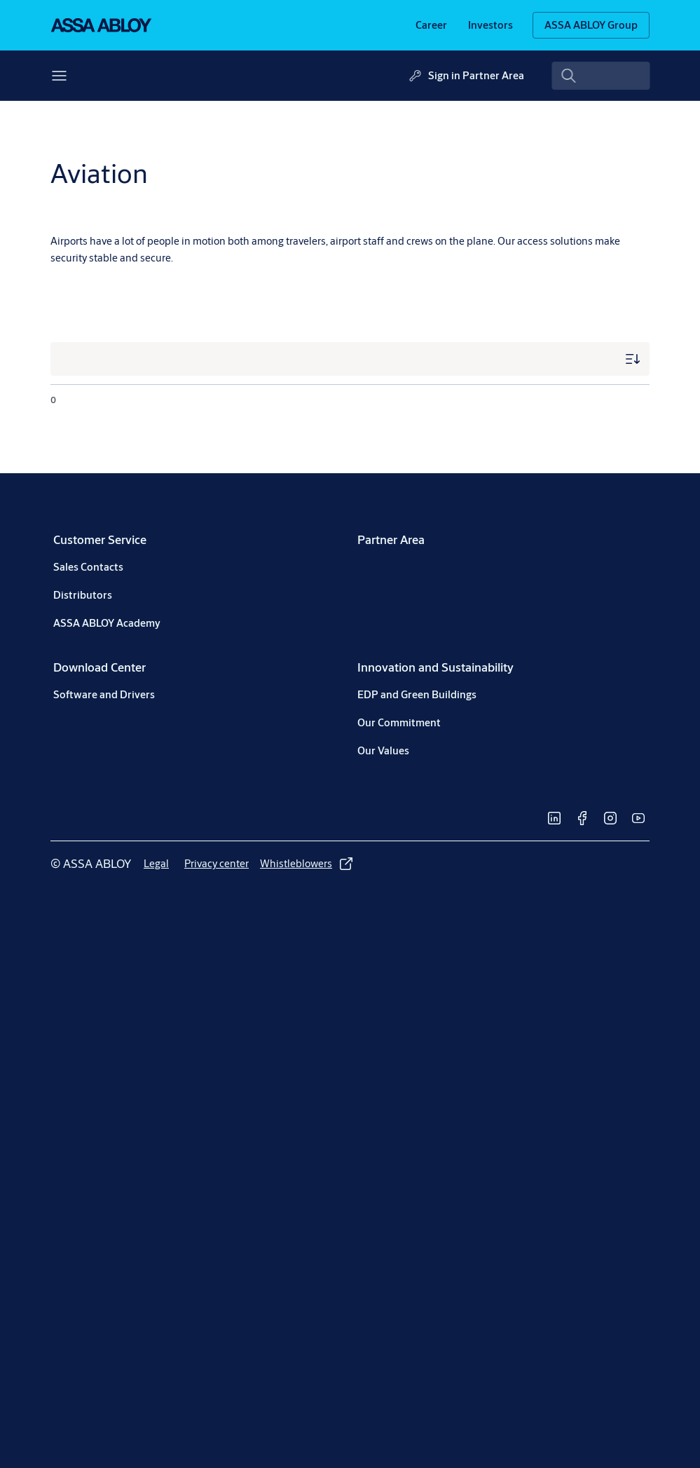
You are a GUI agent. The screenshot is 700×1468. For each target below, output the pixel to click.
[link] (431, 25)
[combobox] (601, 76)
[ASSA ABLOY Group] (591, 25)
